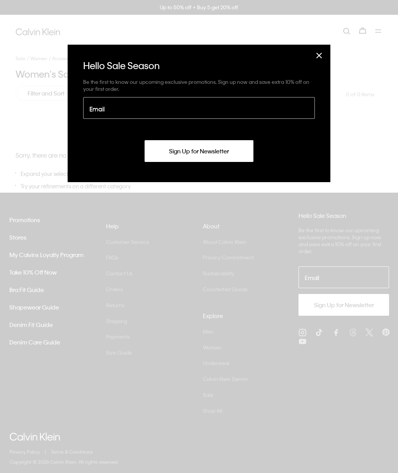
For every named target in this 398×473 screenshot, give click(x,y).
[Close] (319, 55)
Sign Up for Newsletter (199, 151)
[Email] (199, 108)
